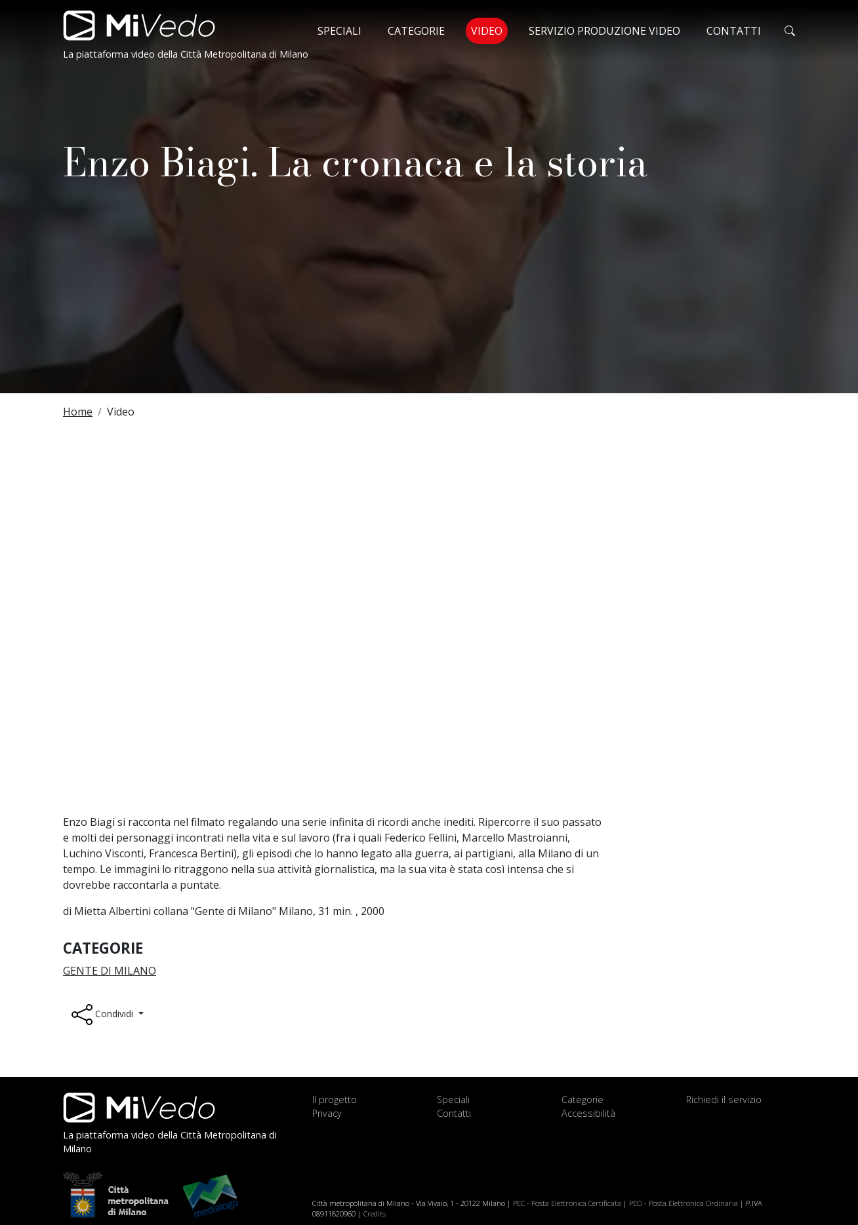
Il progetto (334, 1099)
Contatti (733, 31)
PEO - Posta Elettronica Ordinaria (683, 1203)
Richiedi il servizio (724, 1099)
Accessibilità (588, 1113)
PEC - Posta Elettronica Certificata (567, 1203)
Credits (374, 1213)
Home (77, 411)
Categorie (416, 31)
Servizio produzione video (604, 31)
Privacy (327, 1113)
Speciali (339, 31)
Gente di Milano (109, 970)
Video (489, 30)
